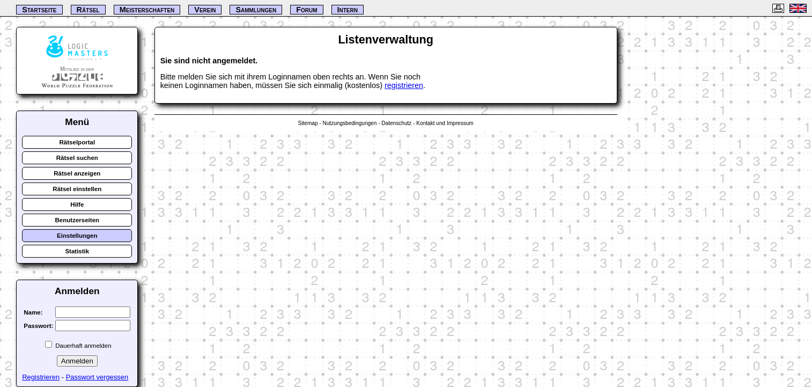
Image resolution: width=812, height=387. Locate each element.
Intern (347, 9)
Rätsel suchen (77, 158)
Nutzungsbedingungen (349, 123)
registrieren (404, 85)
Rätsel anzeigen (77, 173)
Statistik (77, 251)
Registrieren (41, 377)
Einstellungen (77, 235)
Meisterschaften (147, 9)
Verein (205, 9)
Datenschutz (396, 123)
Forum (306, 9)
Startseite (39, 9)
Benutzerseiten (77, 220)
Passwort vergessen (97, 377)
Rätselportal (77, 142)
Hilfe (77, 204)
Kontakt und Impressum (444, 123)
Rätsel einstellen (77, 189)
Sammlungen (255, 9)
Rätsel (88, 9)
